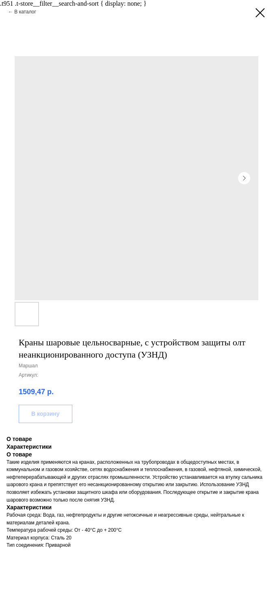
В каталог (25, 12)
